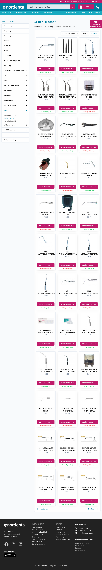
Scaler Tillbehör (69, 27)
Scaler (58, 27)
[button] (86, 6)
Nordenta (38, 27)
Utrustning (49, 27)
